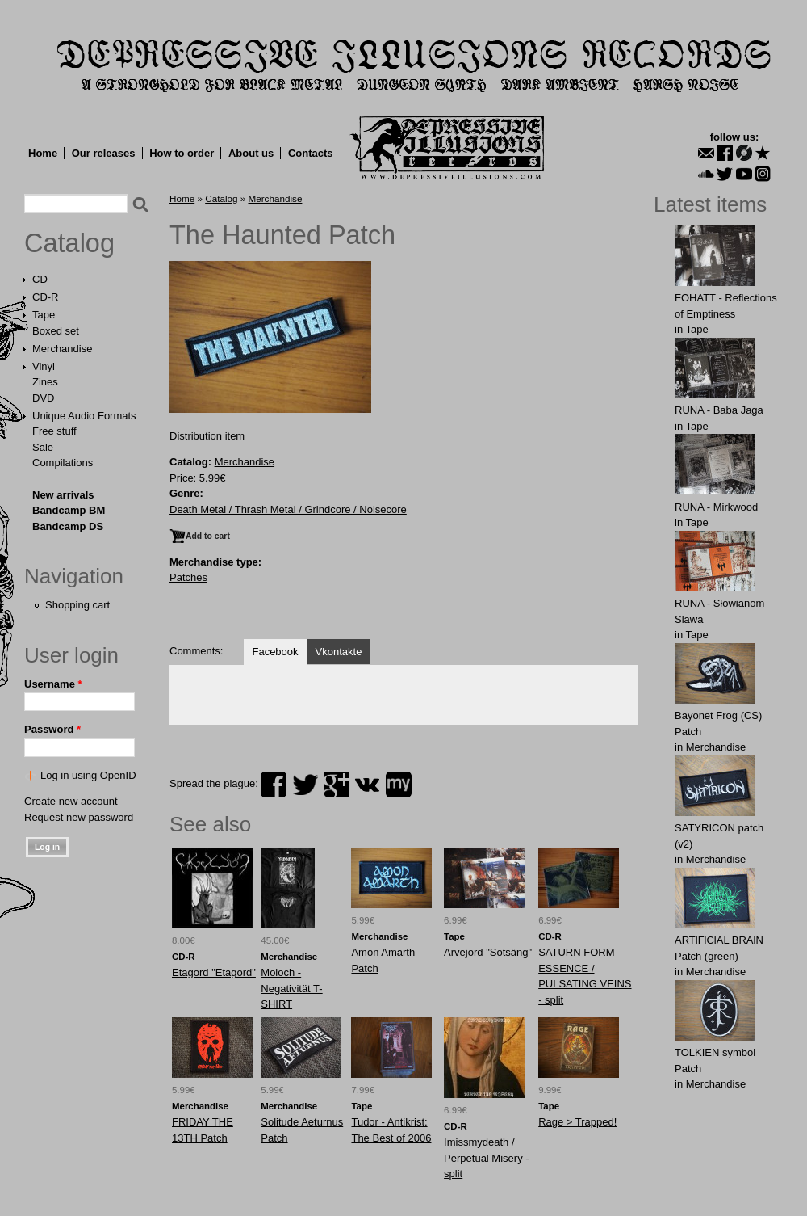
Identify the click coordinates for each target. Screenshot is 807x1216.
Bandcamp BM (68, 510)
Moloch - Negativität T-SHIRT (291, 988)
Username (53, 684)
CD (40, 279)
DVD (43, 398)
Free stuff (54, 431)
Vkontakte (339, 652)
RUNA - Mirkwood (716, 507)
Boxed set (55, 331)
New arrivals (63, 495)
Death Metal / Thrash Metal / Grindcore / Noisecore (288, 509)
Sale (42, 447)
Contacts (310, 153)
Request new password (78, 817)
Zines (45, 382)
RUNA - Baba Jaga (719, 410)
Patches (188, 577)
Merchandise (62, 349)
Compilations (62, 463)
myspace (399, 784)
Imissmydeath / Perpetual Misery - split (486, 1158)
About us (251, 153)
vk (367, 784)
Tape (43, 315)
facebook (273, 784)
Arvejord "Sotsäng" (488, 952)
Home (42, 153)
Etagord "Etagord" (214, 972)
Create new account (71, 801)
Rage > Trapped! (577, 1122)
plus (336, 784)
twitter (305, 784)
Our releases (104, 153)
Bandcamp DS (67, 526)
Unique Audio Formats (84, 416)
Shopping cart (77, 605)
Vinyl (43, 366)
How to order (181, 153)
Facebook (275, 652)
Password (52, 729)
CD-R (45, 297)
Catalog (69, 243)
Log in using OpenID (88, 775)
